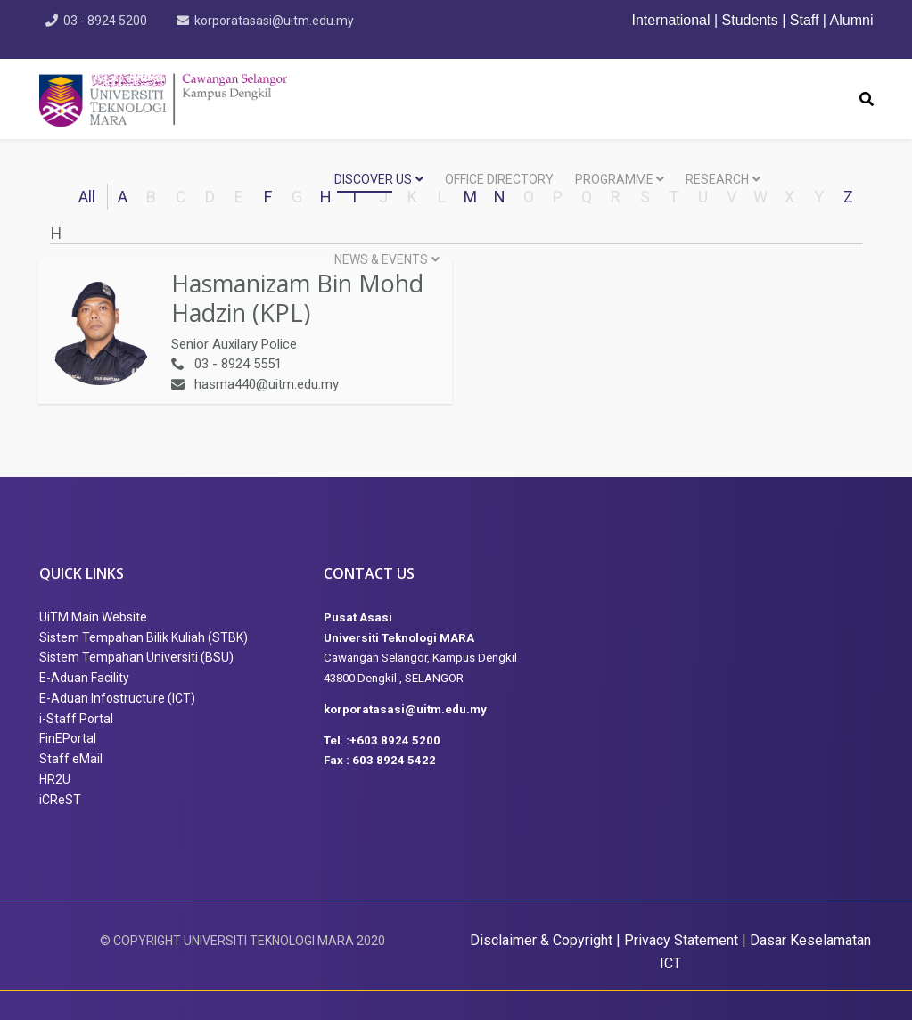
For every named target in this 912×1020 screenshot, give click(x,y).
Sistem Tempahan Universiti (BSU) (136, 657)
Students (750, 20)
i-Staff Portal (76, 719)
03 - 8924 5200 (106, 20)
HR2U (54, 779)
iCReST (60, 800)
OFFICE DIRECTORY (499, 179)
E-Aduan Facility (84, 677)
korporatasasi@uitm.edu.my (275, 20)
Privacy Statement (681, 940)
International (672, 20)
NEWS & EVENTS (381, 259)
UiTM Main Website (93, 617)
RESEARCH (717, 179)
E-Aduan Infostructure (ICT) (117, 698)
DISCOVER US (373, 179)
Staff (804, 20)
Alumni (852, 20)
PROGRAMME (614, 179)
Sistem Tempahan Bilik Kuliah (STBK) (143, 637)
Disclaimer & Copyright (541, 940)
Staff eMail (71, 759)
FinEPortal (67, 738)
